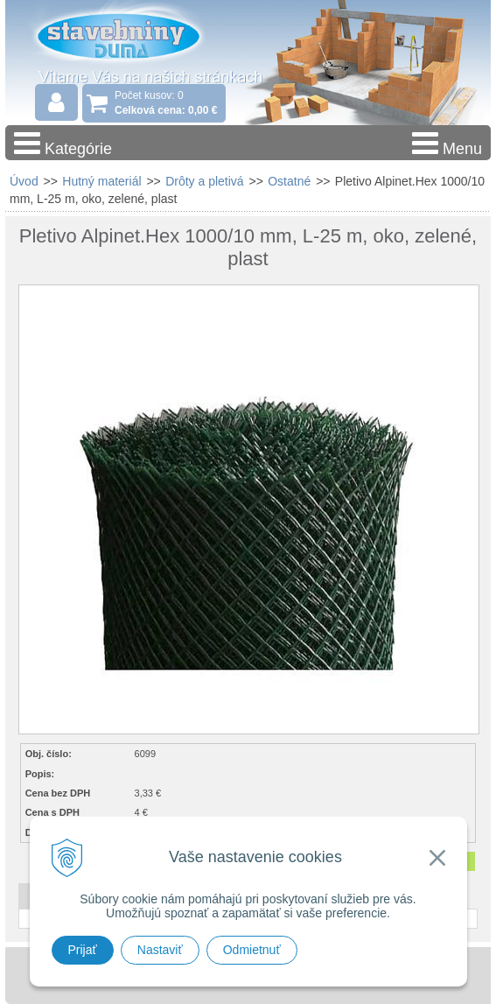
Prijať (82, 950)
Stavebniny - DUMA (118, 38)
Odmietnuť (252, 950)
